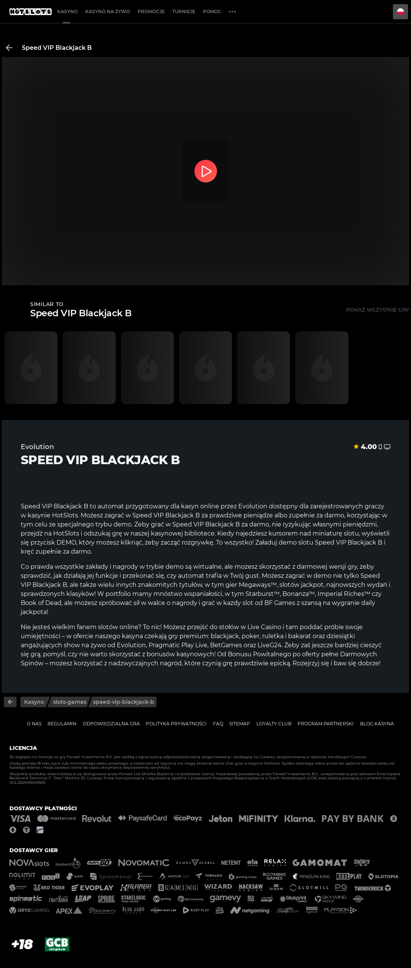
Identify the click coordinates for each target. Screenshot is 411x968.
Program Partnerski (326, 723)
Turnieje (183, 11)
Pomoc (212, 11)
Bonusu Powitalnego (259, 654)
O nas (34, 723)
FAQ (218, 723)
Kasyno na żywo (107, 11)
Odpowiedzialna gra (111, 723)
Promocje (151, 11)
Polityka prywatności (176, 723)
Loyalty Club (273, 723)
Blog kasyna (377, 723)
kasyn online (200, 506)
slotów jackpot (301, 584)
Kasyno (67, 11)
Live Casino (264, 627)
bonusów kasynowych (180, 654)
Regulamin (62, 723)
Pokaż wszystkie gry (377, 309)
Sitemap (239, 723)
